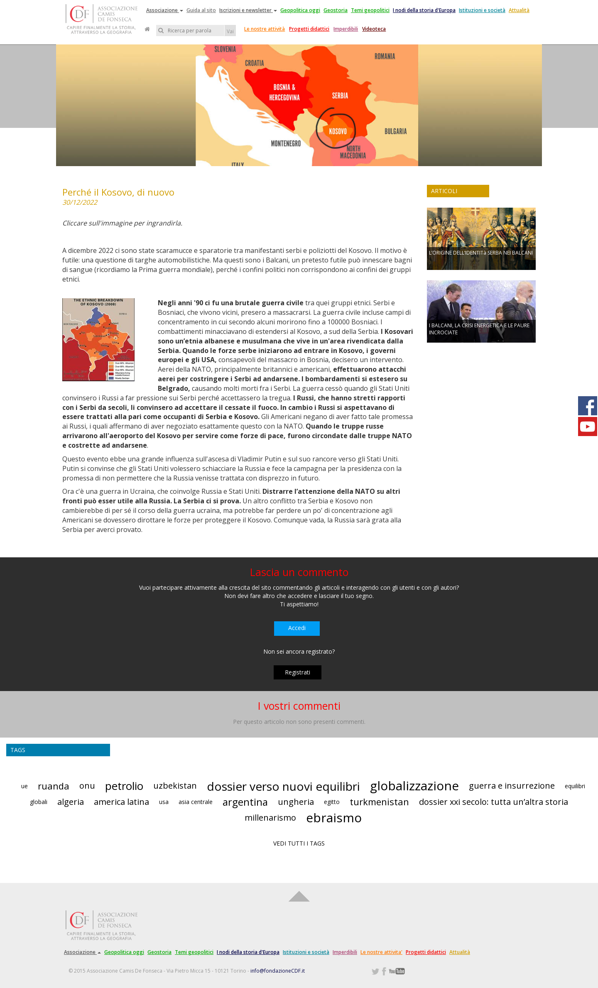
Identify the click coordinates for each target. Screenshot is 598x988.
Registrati (297, 672)
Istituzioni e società (482, 10)
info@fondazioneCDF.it (277, 970)
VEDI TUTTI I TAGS (299, 843)
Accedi (297, 628)
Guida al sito (201, 10)
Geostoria (336, 10)
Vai (230, 31)
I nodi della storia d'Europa (424, 10)
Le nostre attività (264, 28)
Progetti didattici (309, 28)
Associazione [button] (164, 10)
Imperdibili (345, 28)
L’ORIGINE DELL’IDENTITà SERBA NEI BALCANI (481, 252)
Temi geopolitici (370, 10)
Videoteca (374, 28)
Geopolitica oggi (300, 10)
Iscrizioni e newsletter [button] (248, 10)
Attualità (519, 10)
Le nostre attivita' (381, 952)
